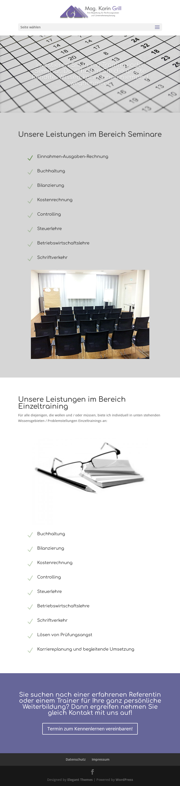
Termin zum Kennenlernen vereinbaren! (90, 729)
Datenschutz (76, 759)
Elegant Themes (80, 779)
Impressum (100, 759)
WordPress (124, 779)
